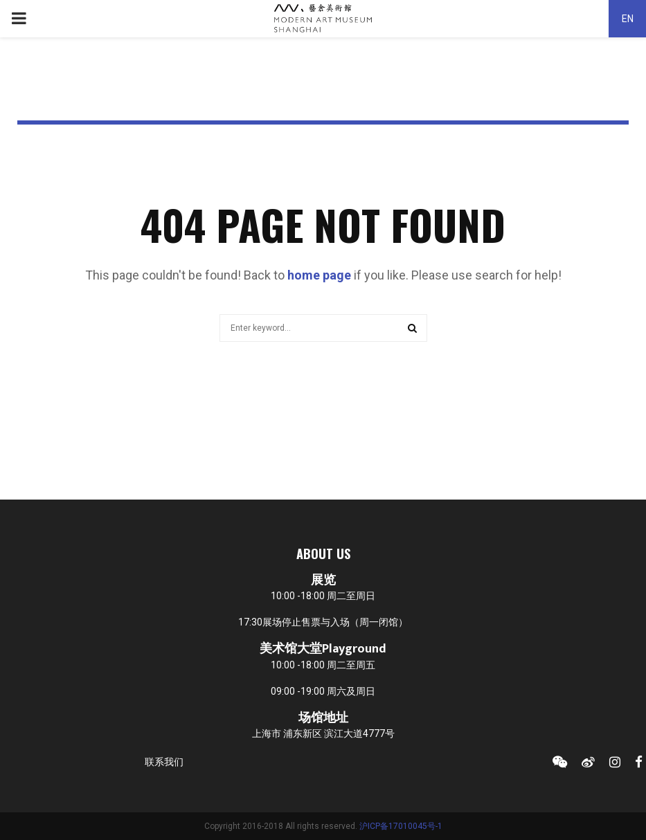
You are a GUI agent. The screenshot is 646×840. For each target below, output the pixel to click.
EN (628, 18)
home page (319, 275)
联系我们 (164, 761)
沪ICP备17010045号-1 (400, 826)
